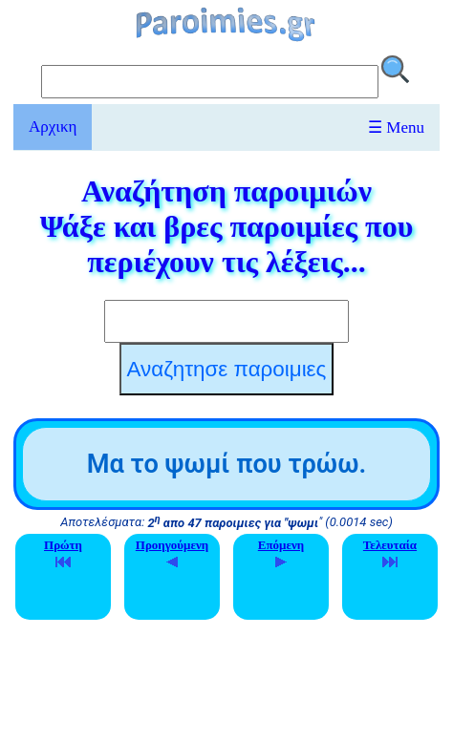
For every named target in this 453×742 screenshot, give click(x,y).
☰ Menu (396, 127)
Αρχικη (52, 126)
